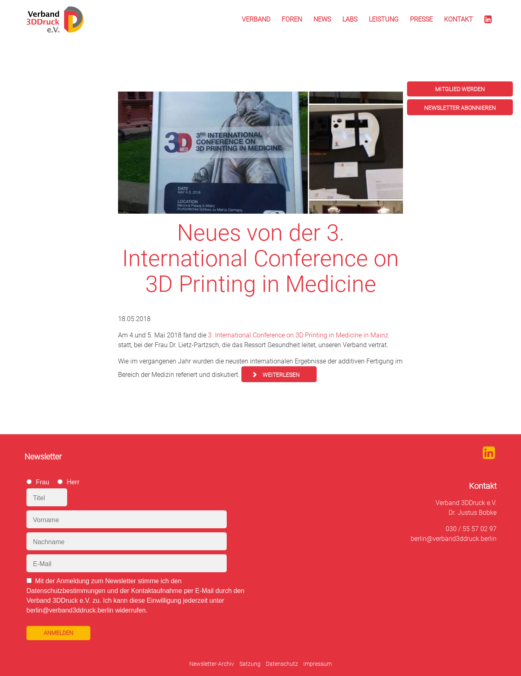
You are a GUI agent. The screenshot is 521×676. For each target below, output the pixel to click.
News (322, 19)
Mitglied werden (460, 89)
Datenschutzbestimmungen (65, 590)
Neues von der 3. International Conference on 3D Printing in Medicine (260, 258)
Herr (73, 482)
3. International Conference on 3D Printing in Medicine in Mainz (298, 335)
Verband (256, 19)
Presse (421, 19)
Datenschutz (282, 664)
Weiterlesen (281, 375)
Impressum (317, 664)
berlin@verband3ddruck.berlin (454, 539)
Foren (292, 19)
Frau (42, 482)
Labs (349, 19)
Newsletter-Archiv (211, 664)
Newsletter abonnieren (460, 108)
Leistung (383, 19)
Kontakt (458, 19)
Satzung (249, 664)
